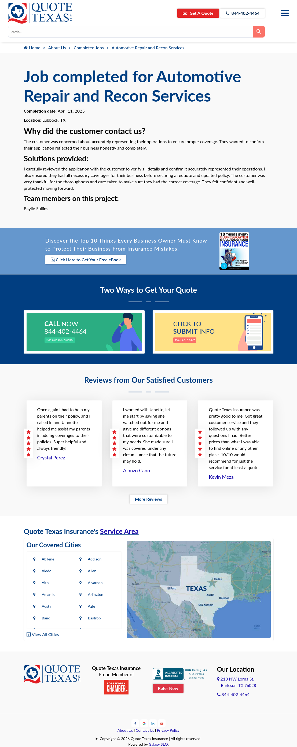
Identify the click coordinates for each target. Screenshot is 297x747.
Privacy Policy (168, 730)
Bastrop (94, 618)
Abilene (48, 559)
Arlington (95, 594)
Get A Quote (198, 13)
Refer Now (168, 688)
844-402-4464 (243, 13)
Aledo (47, 570)
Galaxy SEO (158, 744)
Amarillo (49, 594)
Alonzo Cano (136, 470)
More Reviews (148, 498)
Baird (46, 618)
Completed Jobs (89, 47)
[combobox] (130, 32)
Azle (91, 606)
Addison (94, 559)
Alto (45, 582)
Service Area (119, 531)
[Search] (259, 32)
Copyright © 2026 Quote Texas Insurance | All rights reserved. (150, 738)
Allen (92, 570)
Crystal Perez (51, 457)
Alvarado (95, 582)
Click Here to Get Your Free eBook (86, 259)
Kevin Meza (221, 477)
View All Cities (45, 634)
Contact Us (145, 730)
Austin (47, 606)
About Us (57, 47)
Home (32, 47)
